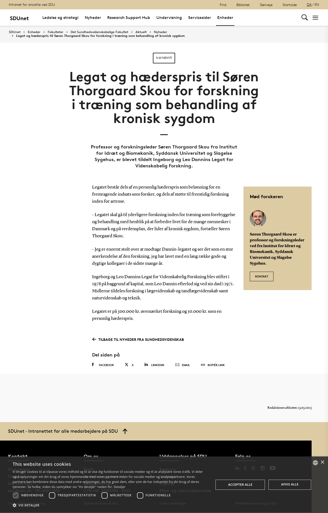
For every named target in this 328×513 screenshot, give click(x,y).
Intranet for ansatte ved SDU (32, 4)
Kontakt (261, 276)
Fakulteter (55, 32)
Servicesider (199, 17)
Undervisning (169, 17)
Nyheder (93, 17)
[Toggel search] (305, 17)
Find (223, 5)
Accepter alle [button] (240, 484)
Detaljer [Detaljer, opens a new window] (120, 487)
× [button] (322, 462)
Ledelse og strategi (60, 17)
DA (309, 4)
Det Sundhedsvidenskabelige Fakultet (99, 32)
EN (317, 4)
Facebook (103, 365)
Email (182, 365)
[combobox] (315, 462)
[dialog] (164, 484)
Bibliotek (243, 5)
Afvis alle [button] (289, 484)
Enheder (225, 17)
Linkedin (154, 365)
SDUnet (14, 32)
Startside (290, 5)
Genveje (266, 5)
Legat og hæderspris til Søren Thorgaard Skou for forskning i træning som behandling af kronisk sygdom (100, 36)
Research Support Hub (128, 17)
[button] (110, 505)
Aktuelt (141, 32)
